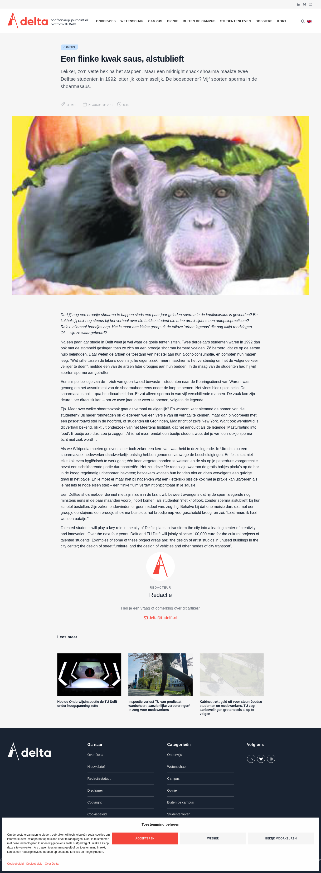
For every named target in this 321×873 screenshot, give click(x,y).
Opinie (172, 21)
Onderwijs (106, 21)
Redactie (73, 105)
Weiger (213, 838)
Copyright (95, 802)
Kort (282, 21)
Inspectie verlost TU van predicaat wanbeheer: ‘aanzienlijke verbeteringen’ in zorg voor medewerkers (159, 706)
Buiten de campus (199, 21)
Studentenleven (235, 21)
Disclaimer (95, 790)
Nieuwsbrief (96, 767)
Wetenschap (131, 21)
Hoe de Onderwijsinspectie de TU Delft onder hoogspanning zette (87, 704)
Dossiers (264, 21)
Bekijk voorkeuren (281, 838)
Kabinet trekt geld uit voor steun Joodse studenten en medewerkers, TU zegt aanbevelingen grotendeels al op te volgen (231, 707)
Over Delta (51, 863)
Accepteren (145, 838)
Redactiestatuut (99, 778)
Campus (155, 21)
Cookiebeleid (15, 863)
